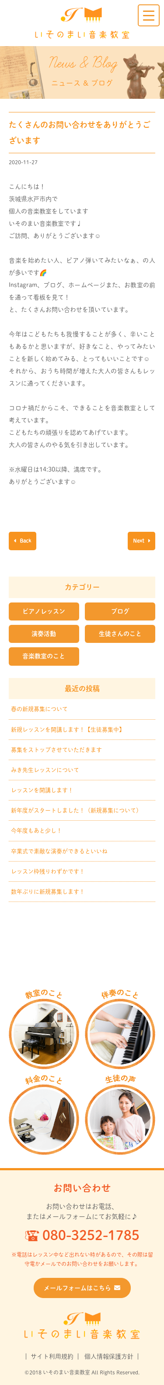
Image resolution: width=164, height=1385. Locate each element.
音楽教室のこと (43, 656)
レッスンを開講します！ (42, 790)
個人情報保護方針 (108, 1356)
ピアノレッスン (43, 611)
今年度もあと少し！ (36, 830)
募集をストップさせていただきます (56, 750)
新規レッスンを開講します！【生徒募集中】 (68, 729)
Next (139, 540)
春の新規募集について (39, 709)
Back (24, 540)
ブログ (120, 611)
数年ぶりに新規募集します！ (48, 891)
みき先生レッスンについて (45, 770)
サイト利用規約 (52, 1356)
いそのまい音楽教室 (82, 23)
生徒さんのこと (120, 634)
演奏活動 (43, 634)
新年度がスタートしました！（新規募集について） (76, 810)
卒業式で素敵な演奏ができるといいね (59, 851)
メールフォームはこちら (82, 1288)
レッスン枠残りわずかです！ (48, 871)
